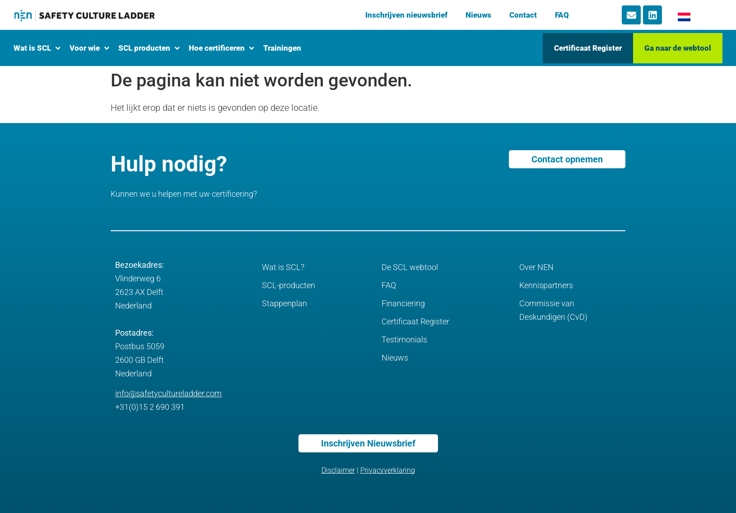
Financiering (403, 303)
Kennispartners (546, 285)
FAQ (562, 14)
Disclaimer (338, 470)
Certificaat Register (415, 321)
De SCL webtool (410, 267)
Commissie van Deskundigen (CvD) (553, 310)
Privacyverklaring (387, 470)
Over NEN (536, 267)
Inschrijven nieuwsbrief (406, 14)
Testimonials (404, 339)
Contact (523, 14)
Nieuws (478, 14)
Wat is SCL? (283, 267)
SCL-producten (288, 285)
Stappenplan (284, 303)
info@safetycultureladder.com (168, 393)
